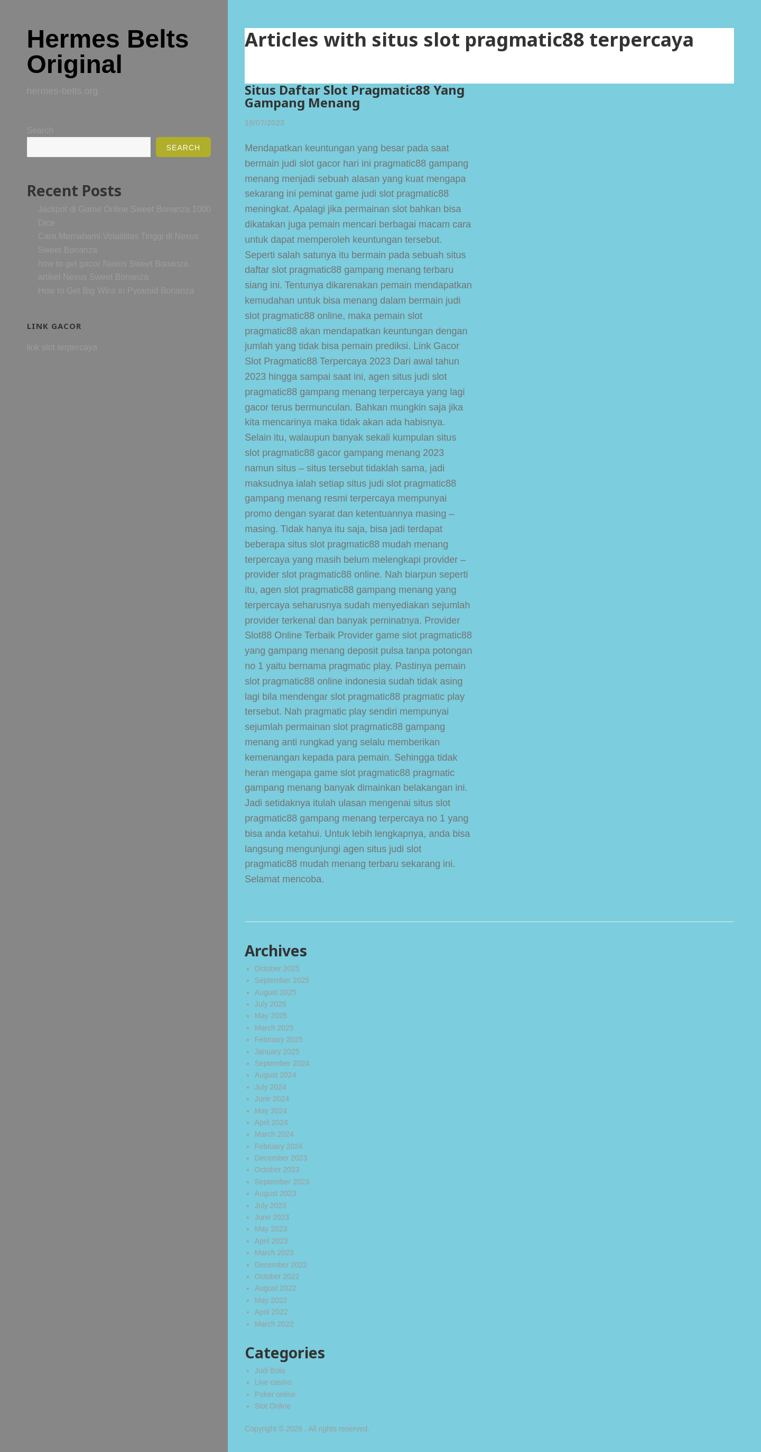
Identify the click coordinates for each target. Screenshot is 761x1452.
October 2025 (277, 968)
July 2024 (270, 1087)
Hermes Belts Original (108, 51)
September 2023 (282, 1181)
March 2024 (274, 1134)
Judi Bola (270, 1370)
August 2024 (275, 1075)
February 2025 (279, 1039)
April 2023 (271, 1241)
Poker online (275, 1394)
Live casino (273, 1382)
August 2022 (275, 1288)
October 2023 (277, 1169)
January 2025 (277, 1051)
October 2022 (277, 1276)
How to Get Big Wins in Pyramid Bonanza (116, 290)
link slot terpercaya (62, 347)
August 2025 (275, 992)
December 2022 (281, 1265)
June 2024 (272, 1098)
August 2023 (275, 1193)
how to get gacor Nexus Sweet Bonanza (113, 263)
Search (40, 130)
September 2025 (282, 980)
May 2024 (271, 1111)
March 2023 (274, 1252)
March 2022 (274, 1324)
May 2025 (271, 1015)
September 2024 (282, 1063)
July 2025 (270, 1004)
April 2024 (271, 1122)
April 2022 (271, 1312)
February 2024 (279, 1146)
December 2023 (281, 1158)
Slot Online (273, 1406)
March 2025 (274, 1028)
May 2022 (271, 1300)
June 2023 (272, 1217)
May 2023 (271, 1229)
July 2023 (270, 1205)
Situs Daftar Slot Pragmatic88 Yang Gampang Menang (355, 96)
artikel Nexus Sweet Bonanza (93, 276)
